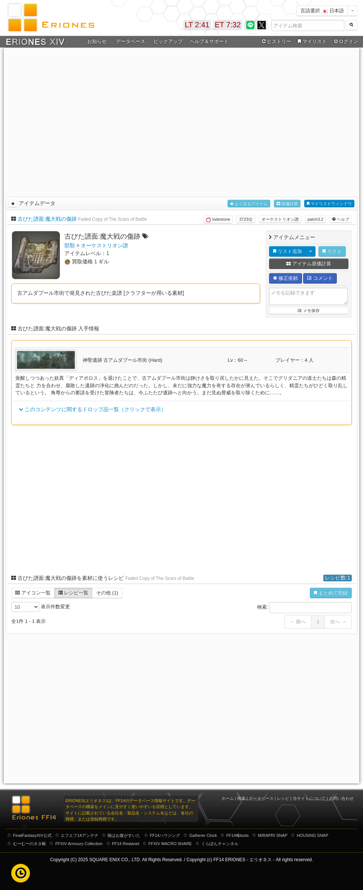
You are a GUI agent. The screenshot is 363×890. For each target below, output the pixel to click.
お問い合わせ (341, 798)
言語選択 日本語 (322, 10)
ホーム (228, 798)
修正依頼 (285, 278)
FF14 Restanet (125, 843)
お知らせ (97, 41)
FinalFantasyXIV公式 (32, 835)
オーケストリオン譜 (280, 219)
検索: (304, 607)
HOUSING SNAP (312, 835)
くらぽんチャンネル (219, 843)
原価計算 (287, 203)
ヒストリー (275, 41)
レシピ (283, 798)
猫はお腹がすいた (123, 835)
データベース (130, 41)
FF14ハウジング (165, 835)
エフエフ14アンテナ (79, 835)
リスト (332, 251)
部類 (69, 245)
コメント (320, 278)
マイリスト (311, 41)
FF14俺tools (237, 835)
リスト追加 (287, 251)
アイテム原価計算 (308, 263)
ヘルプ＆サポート (209, 41)
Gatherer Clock (203, 835)
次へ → (338, 621)
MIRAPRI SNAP (272, 835)
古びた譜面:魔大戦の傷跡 (47, 219)
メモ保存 (308, 310)
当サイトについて (309, 798)
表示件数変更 (40, 607)
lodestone (218, 219)
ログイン (345, 41)
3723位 (245, 219)
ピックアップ (168, 41)
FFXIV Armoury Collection (79, 843)
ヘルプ (340, 219)
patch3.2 (315, 219)
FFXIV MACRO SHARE (170, 843)
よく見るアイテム (249, 203)
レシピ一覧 (73, 593)
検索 (241, 798)
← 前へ (298, 621)
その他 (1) (107, 593)
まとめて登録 (331, 593)
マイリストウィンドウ (329, 203)
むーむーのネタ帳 (29, 843)
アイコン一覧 (33, 593)
